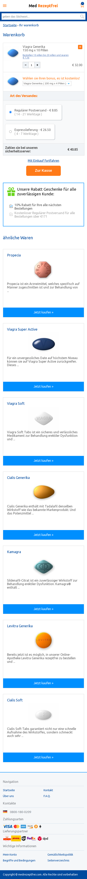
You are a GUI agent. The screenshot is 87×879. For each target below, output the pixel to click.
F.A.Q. (47, 796)
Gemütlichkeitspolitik (60, 854)
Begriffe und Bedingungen (19, 860)
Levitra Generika (20, 626)
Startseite (10, 25)
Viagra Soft (16, 403)
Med (43, 6)
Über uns (8, 796)
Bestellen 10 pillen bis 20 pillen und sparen (46, 56)
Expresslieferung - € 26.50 (32, 131)
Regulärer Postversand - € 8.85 (36, 112)
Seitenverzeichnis (58, 860)
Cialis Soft (15, 700)
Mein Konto (10, 854)
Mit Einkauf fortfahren (43, 160)
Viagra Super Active (22, 329)
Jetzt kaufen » (43, 312)
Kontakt (48, 790)
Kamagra (14, 552)
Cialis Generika (18, 478)
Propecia (14, 255)
